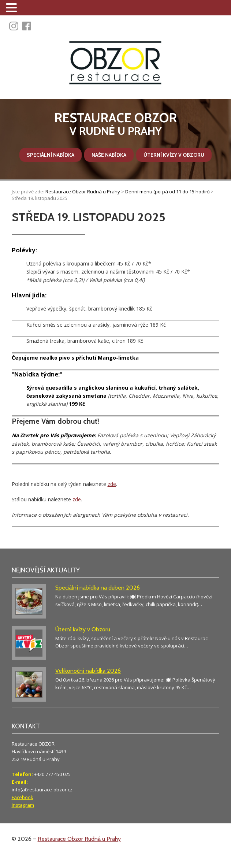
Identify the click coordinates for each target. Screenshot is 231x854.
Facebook (22, 797)
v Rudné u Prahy (115, 124)
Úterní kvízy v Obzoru (174, 155)
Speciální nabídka (50, 155)
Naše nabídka (109, 155)
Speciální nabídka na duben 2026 (97, 587)
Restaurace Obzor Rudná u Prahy (79, 838)
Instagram (23, 805)
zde (112, 483)
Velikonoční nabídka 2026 (88, 670)
